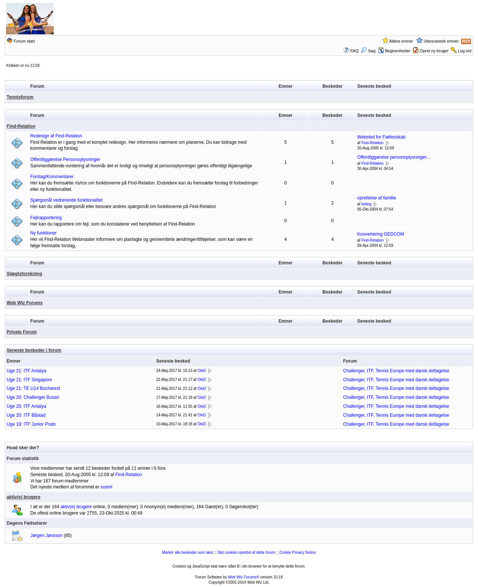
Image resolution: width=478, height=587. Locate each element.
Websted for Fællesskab (381, 137)
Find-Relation (21, 126)
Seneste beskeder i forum (34, 350)
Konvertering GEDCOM (380, 234)
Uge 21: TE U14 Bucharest (33, 388)
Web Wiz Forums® (243, 577)
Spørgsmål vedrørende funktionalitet (66, 200)
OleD (202, 371)
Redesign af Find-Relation (56, 136)
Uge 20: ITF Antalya (26, 406)
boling (366, 204)
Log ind (464, 51)
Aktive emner (401, 41)
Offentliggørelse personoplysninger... (393, 157)
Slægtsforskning (24, 273)
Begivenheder (394, 51)
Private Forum (22, 332)
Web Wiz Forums (25, 302)
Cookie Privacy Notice (297, 552)
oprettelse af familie (376, 198)
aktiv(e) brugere (23, 497)
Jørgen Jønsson (46, 535)
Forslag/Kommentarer (52, 176)
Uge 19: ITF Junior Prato (31, 424)
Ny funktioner (43, 233)
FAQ (354, 51)
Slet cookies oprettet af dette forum (246, 552)
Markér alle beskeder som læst (187, 552)
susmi (106, 487)
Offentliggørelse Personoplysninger (65, 159)
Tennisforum (20, 97)
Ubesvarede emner (441, 41)
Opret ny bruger (434, 51)
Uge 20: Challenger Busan (33, 397)
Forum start (24, 41)
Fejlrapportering (46, 217)
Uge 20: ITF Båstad (26, 415)
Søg (368, 51)
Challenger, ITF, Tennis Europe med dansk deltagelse (396, 370)
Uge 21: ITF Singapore (29, 379)
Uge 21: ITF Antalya (26, 370)
